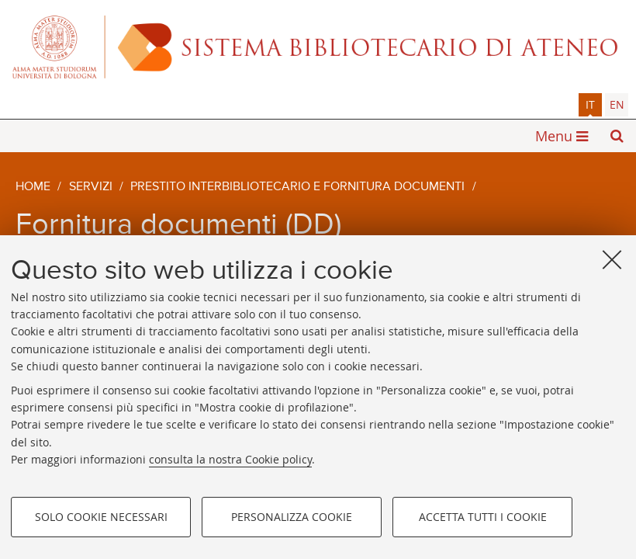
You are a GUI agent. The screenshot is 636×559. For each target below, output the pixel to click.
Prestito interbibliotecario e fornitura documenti (297, 187)
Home (33, 187)
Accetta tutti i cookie (483, 516)
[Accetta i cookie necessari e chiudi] (612, 259)
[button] (616, 136)
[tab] (590, 104)
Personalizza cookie (291, 516)
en (617, 104)
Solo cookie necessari (101, 516)
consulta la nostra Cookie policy (230, 459)
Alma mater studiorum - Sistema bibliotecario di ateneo (318, 46)
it (590, 104)
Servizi (90, 187)
